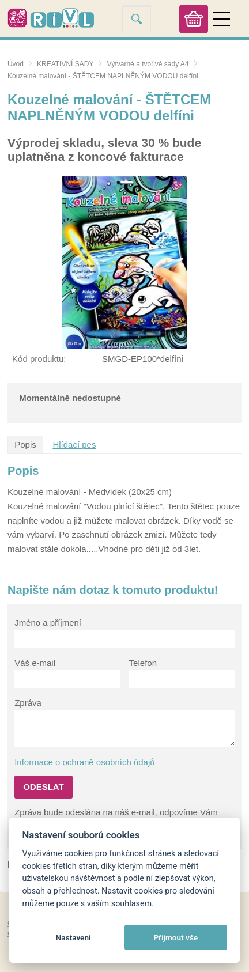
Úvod (15, 64)
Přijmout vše (175, 937)
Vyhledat (136, 19)
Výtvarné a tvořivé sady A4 (147, 64)
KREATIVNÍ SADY (65, 64)
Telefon (143, 663)
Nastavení (73, 937)
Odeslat (43, 787)
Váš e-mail (34, 663)
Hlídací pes (74, 444)
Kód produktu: (39, 359)
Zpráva (28, 703)
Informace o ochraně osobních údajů (84, 762)
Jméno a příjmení (47, 622)
